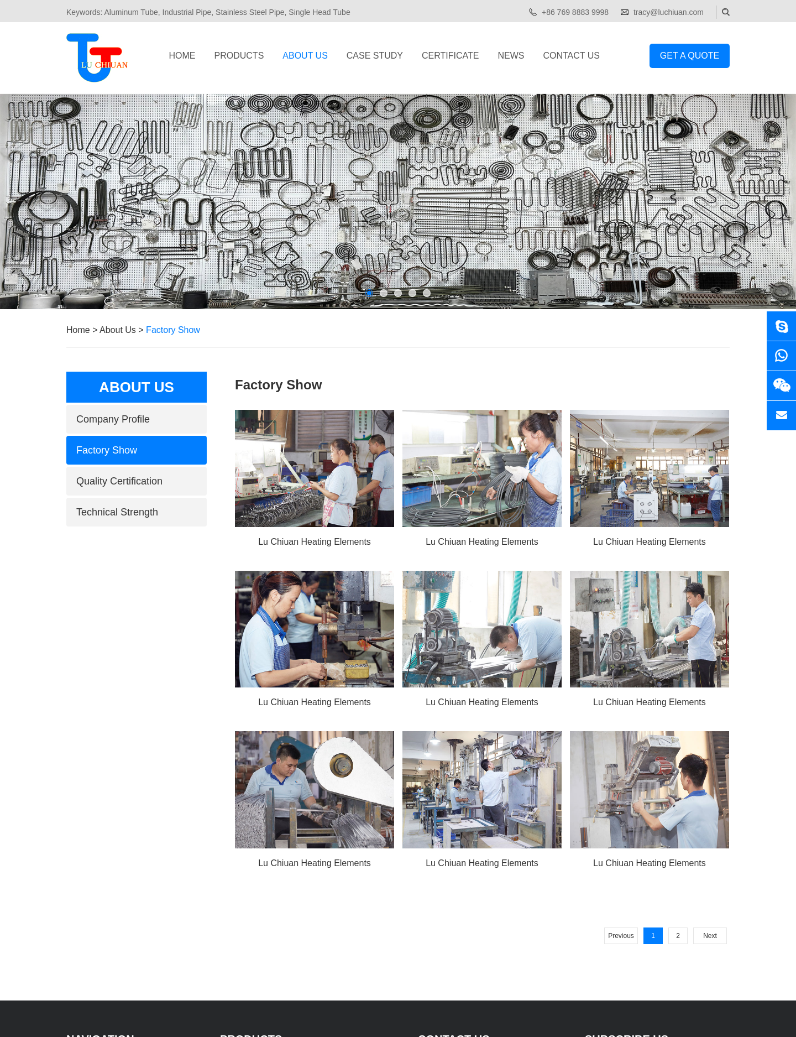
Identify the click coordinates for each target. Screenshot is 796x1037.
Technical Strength (117, 512)
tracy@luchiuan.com (668, 12)
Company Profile (113, 419)
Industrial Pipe (187, 12)
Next (710, 936)
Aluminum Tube (131, 12)
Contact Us (571, 55)
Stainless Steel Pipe (250, 12)
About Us (305, 55)
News (511, 55)
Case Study (375, 55)
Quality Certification (119, 481)
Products (239, 55)
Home (182, 55)
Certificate (450, 55)
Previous (621, 936)
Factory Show (173, 330)
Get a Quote (689, 55)
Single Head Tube (319, 12)
